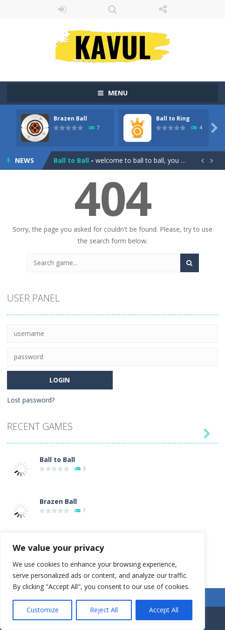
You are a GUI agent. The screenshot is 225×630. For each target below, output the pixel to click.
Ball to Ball (71, 160)
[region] (102, 581)
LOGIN (62, 9)
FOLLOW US (163, 9)
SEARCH (112, 9)
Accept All (163, 609)
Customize (43, 609)
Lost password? (31, 399)
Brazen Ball (70, 118)
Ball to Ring (173, 118)
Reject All (104, 609)
